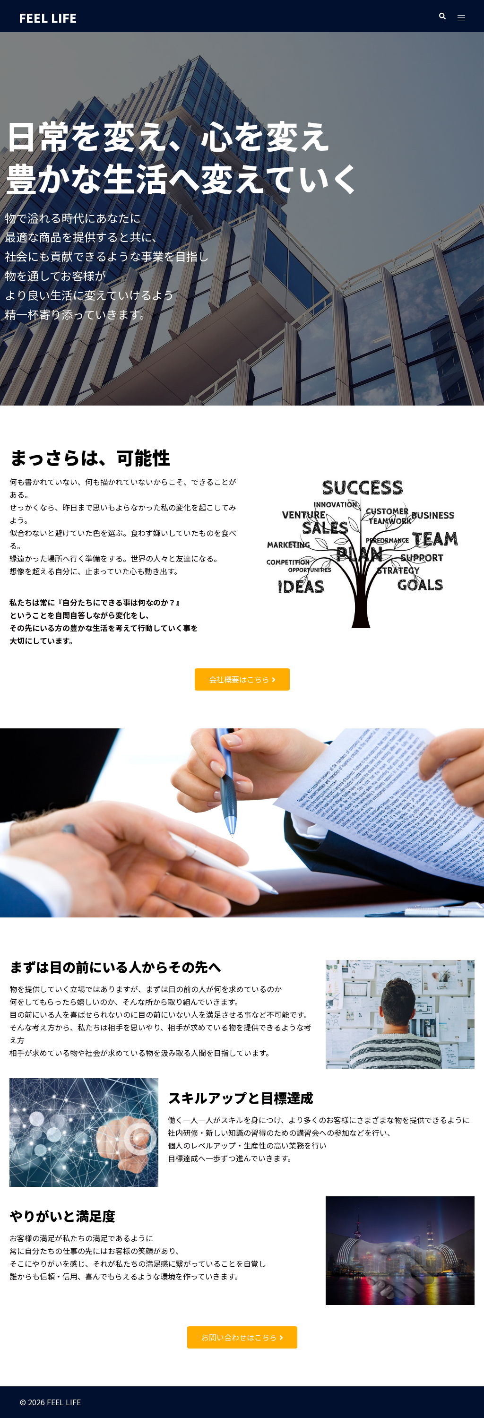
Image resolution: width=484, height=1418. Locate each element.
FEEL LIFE (55, 16)
